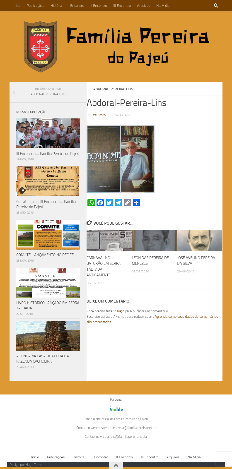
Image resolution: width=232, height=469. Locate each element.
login (120, 311)
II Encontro (98, 5)
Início (16, 5)
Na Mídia (162, 5)
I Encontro (76, 5)
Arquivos (143, 5)
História (56, 5)
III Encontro (122, 5)
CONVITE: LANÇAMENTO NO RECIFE (45, 255)
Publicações (35, 5)
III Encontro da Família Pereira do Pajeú (47, 153)
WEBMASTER (102, 115)
